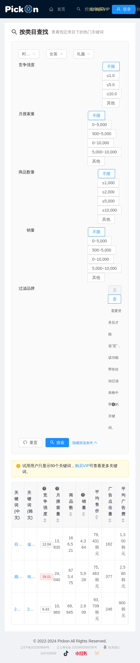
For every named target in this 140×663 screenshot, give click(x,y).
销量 (27, 230)
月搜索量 (27, 113)
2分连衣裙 (23, 609)
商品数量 (27, 172)
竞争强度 (27, 64)
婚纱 (18, 576)
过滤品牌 (27, 288)
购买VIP (82, 465)
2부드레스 (36, 609)
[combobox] (29, 53)
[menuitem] (57, 9)
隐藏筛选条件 (84, 443)
